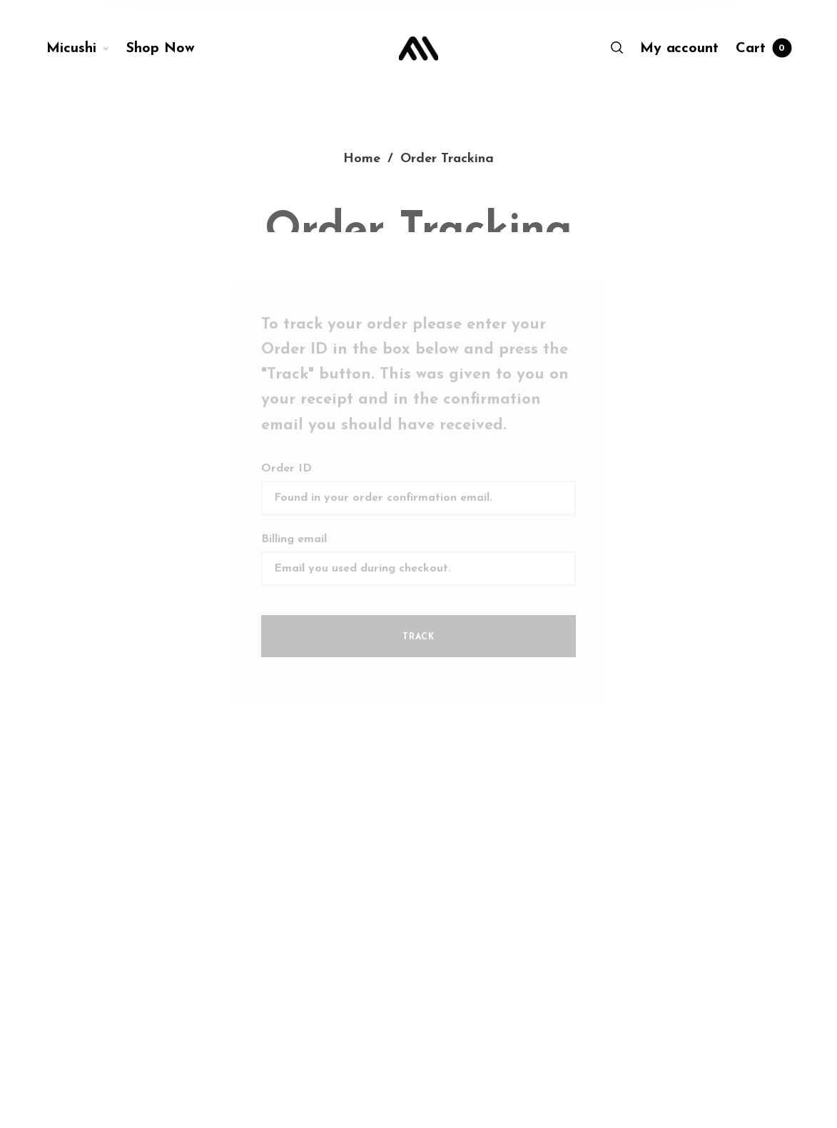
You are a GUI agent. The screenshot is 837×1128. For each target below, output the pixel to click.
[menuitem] (86, 48)
